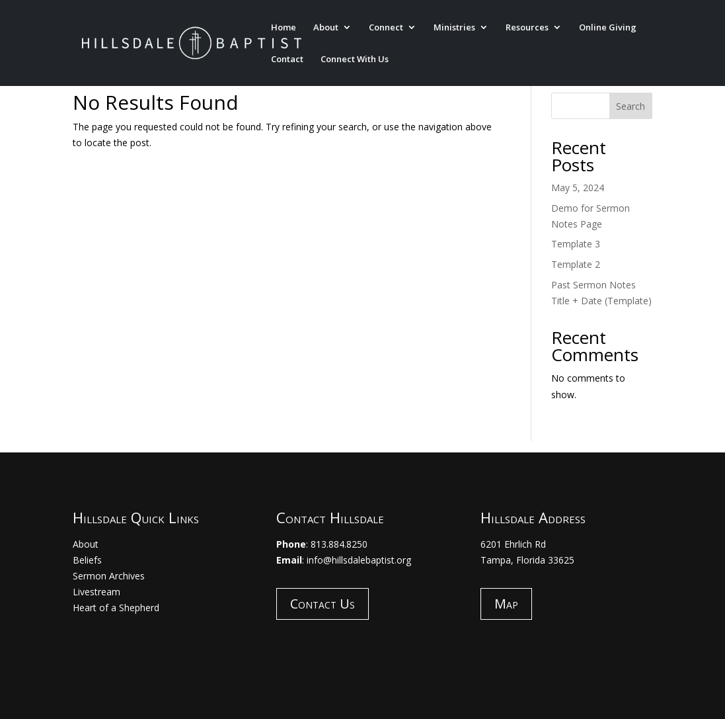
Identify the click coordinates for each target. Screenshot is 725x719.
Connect (386, 27)
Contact (287, 59)
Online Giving (607, 27)
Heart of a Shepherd (116, 607)
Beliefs (87, 560)
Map (506, 604)
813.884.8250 (339, 544)
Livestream (96, 591)
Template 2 (575, 264)
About (325, 27)
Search (630, 106)
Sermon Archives (109, 576)
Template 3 (575, 243)
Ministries (454, 27)
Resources (527, 27)
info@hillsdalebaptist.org (359, 560)
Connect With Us (355, 59)
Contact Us (322, 604)
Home (283, 27)
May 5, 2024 (577, 187)
